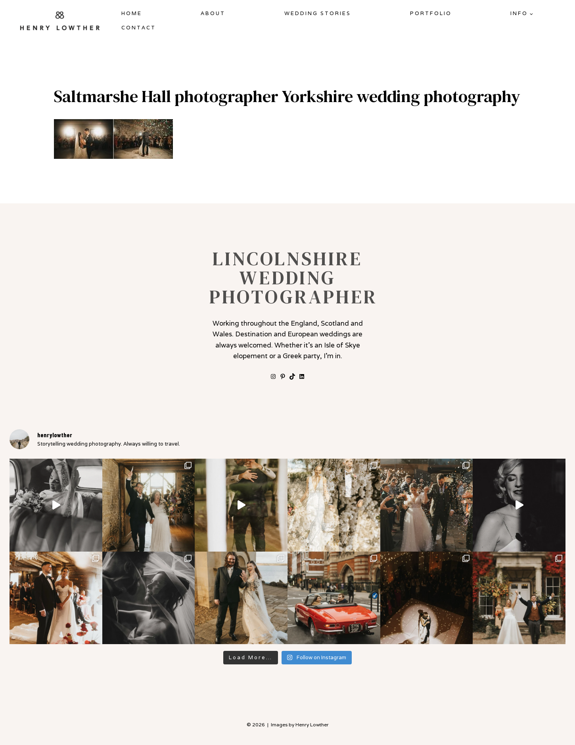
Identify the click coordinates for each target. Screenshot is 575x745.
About (213, 13)
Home (131, 13)
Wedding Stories (317, 13)
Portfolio (431, 13)
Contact (138, 27)
